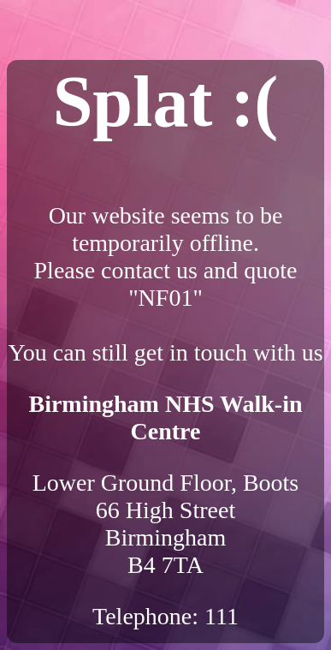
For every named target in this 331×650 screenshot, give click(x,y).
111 (221, 616)
